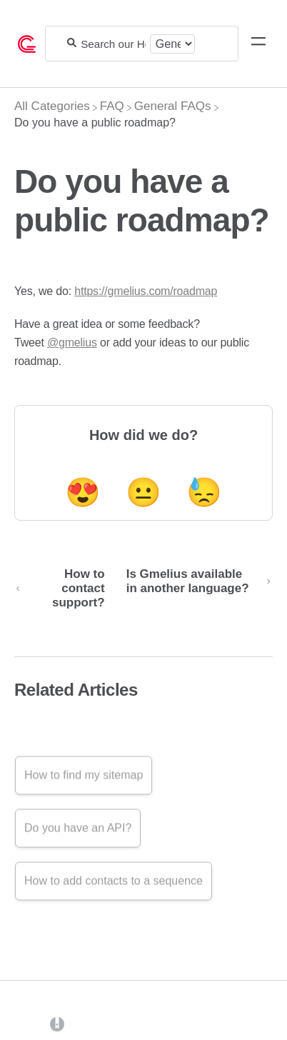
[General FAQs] (172, 106)
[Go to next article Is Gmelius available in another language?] (194, 588)
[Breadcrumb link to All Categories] (52, 106)
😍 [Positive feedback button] (83, 492)
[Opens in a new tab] (57, 1023)
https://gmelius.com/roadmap (145, 291)
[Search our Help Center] (113, 44)
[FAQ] (112, 106)
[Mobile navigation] (258, 43)
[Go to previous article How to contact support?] (65, 588)
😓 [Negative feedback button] (204, 492)
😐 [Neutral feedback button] (143, 492)
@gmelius (72, 342)
